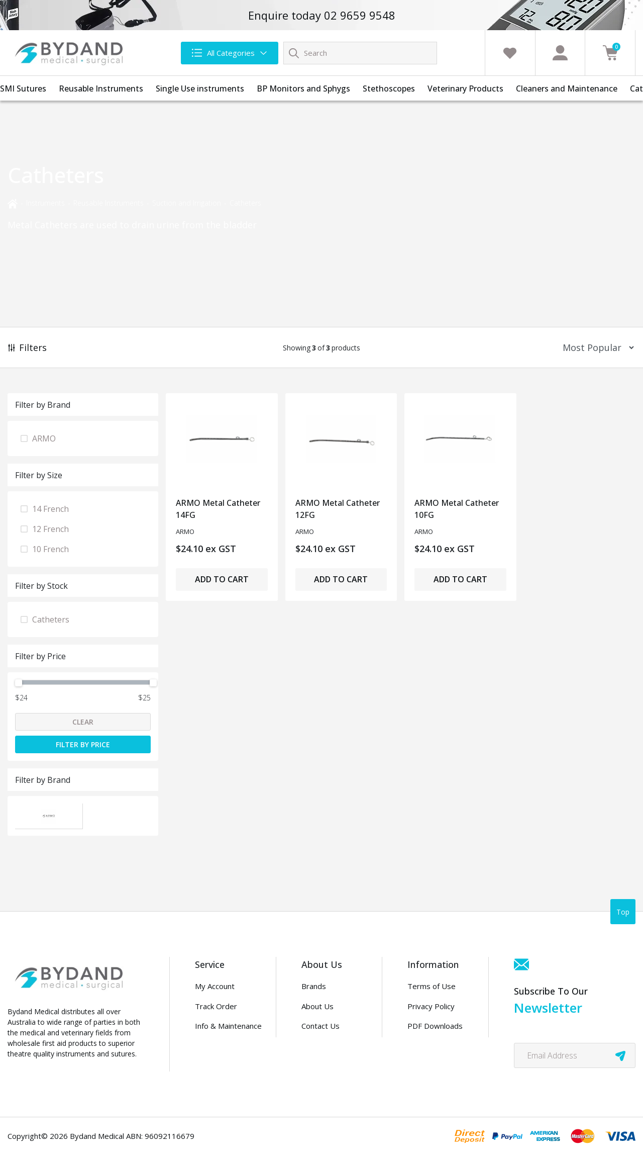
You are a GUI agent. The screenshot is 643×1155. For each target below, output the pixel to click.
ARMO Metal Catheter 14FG (218, 508)
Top (622, 912)
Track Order (216, 1006)
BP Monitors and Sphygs (303, 88)
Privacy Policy (431, 1006)
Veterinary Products (465, 88)
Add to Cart (222, 579)
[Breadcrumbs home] (13, 203)
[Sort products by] (595, 347)
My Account (215, 986)
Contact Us (320, 1026)
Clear (82, 722)
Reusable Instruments (101, 88)
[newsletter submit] (620, 1055)
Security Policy (432, 1046)
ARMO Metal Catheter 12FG (337, 508)
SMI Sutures (23, 88)
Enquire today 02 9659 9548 (321, 15)
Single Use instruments (200, 88)
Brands (313, 986)
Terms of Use (431, 986)
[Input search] (360, 53)
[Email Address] (574, 1055)
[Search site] (294, 53)
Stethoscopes (389, 88)
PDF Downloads (435, 1026)
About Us (317, 1006)
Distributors (322, 1046)
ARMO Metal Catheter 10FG (456, 508)
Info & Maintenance (228, 1026)
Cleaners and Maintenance (566, 88)
